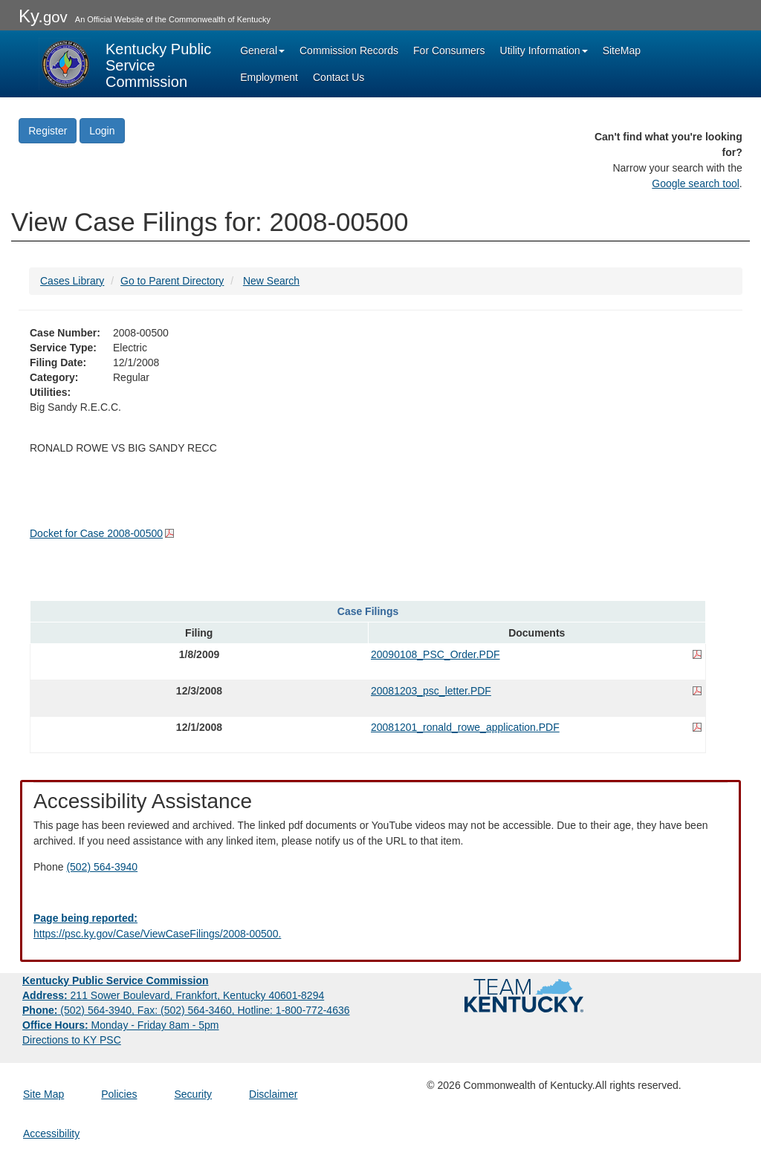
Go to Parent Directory (172, 281)
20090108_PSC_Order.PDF (435, 654)
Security (194, 1094)
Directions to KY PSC (71, 1040)
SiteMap (622, 50)
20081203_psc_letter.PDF (431, 691)
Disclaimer (273, 1094)
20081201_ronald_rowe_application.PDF (465, 727)
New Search (271, 281)
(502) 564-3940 (101, 867)
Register (47, 131)
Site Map (43, 1094)
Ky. (43, 16)
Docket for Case (96, 533)
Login (101, 131)
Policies (119, 1094)
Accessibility (51, 1133)
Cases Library (72, 281)
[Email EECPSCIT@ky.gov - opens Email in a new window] (380, 926)
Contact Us (338, 77)
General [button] (262, 50)
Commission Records (348, 50)
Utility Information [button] (544, 50)
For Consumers (449, 50)
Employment (269, 77)
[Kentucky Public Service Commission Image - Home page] (126, 63)
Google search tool (695, 183)
